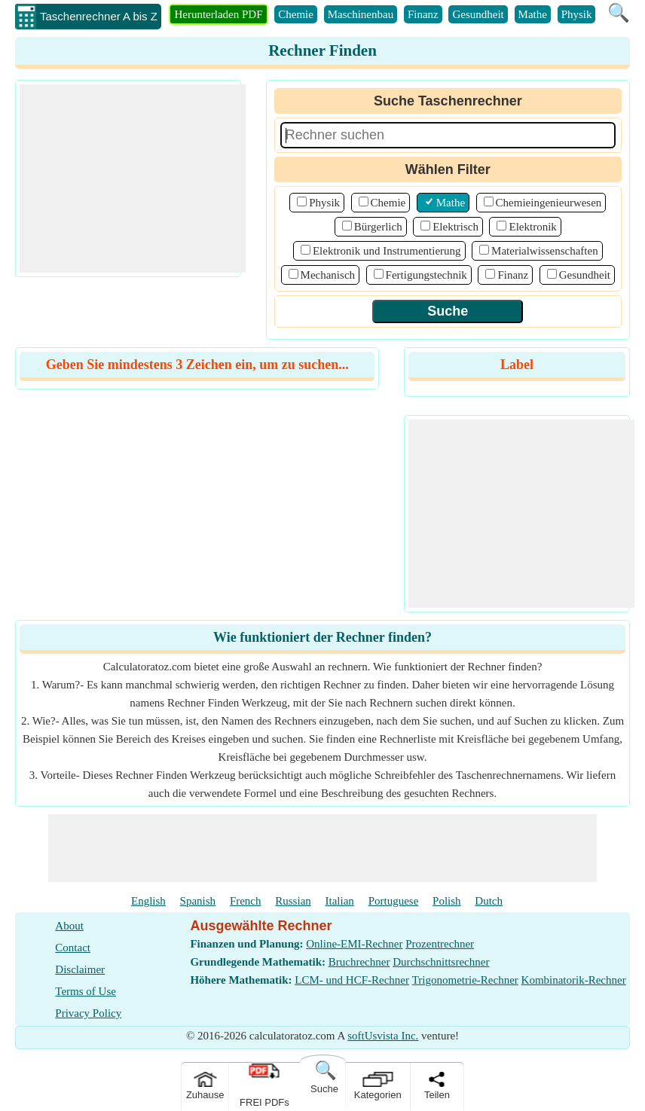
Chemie (295, 14)
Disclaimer (80, 969)
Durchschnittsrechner (441, 962)
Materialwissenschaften (544, 251)
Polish (447, 901)
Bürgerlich (378, 227)
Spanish (198, 901)
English (148, 901)
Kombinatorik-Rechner (573, 980)
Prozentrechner (439, 944)
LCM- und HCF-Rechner (352, 980)
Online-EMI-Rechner (354, 944)
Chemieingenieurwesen (549, 203)
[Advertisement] (133, 178)
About (69, 926)
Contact (72, 948)
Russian (293, 901)
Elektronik (532, 227)
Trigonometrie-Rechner (465, 980)
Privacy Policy (88, 1013)
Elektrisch (455, 227)
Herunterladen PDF (218, 14)
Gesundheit (477, 14)
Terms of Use (85, 991)
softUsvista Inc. (382, 1036)
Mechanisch (328, 275)
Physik (576, 14)
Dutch (489, 901)
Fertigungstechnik (426, 275)
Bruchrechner (359, 962)
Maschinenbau (360, 14)
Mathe (532, 14)
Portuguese (393, 901)
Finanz (423, 14)
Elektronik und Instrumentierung (387, 251)
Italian (340, 901)
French (245, 901)
